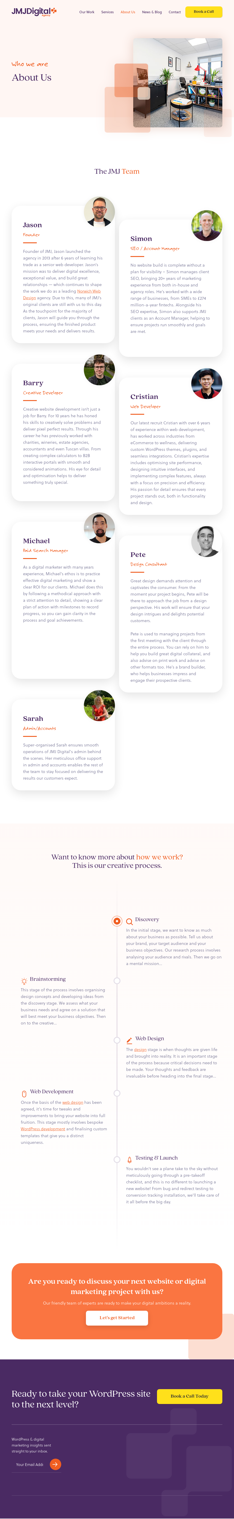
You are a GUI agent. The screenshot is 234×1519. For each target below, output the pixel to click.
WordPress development (44, 1129)
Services (107, 12)
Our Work (86, 12)
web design (73, 1102)
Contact (175, 12)
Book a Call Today (188, 1400)
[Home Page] (34, 12)
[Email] (30, 1465)
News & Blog (152, 12)
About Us (128, 12)
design (140, 1049)
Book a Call (204, 12)
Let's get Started (117, 1318)
